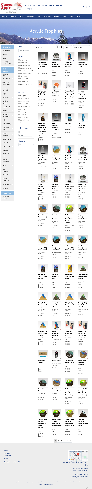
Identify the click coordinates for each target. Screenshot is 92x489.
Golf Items (6, 143)
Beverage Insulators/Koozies (8, 63)
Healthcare (6, 146)
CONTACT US (29, 9)
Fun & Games (7, 139)
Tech (72, 17)
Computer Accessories (6, 115)
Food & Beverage (6, 134)
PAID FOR (44, 5)
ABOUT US (58, 5)
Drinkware (31, 17)
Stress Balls (6, 175)
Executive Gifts (6, 128)
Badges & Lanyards (6, 89)
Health (57, 17)
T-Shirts (5, 54)
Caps (4, 58)
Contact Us (7, 456)
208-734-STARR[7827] (81, 474)
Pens (4, 165)
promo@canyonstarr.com (80, 477)
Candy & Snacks (5, 102)
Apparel (5, 17)
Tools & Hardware (6, 180)
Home (6, 450)
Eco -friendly (7, 124)
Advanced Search (6, 198)
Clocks (5, 110)
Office (65, 17)
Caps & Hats (6, 107)
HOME (27, 5)
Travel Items (7, 184)
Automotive (6, 78)
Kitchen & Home (6, 155)
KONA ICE (51, 5)
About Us (7, 453)
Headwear (48, 17)
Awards (14, 17)
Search (6, 458)
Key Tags (5, 150)
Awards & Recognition (6, 83)
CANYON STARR (35, 5)
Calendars (6, 97)
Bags (22, 17)
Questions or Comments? (12, 462)
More (79, 17)
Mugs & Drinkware (6, 161)
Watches (5, 188)
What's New (6, 51)
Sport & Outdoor (5, 170)
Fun (39, 17)
